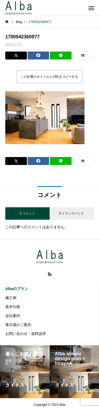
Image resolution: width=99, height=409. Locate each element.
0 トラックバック (71, 213)
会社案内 (12, 316)
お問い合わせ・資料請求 (25, 334)
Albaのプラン (16, 289)
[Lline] (61, 55)
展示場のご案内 (18, 325)
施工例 (10, 298)
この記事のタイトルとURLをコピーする (49, 77)
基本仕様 (12, 307)
